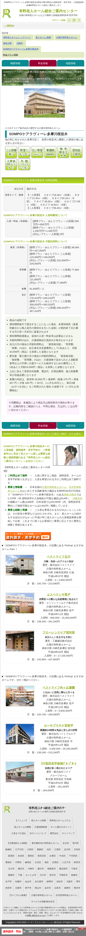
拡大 (79, 20)
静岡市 (50, 881)
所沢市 (52, 875)
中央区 (62, 856)
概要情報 (15, 63)
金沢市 (48, 888)
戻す (74, 20)
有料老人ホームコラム (60, 820)
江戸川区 (19, 849)
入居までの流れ (18, 833)
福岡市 (67, 888)
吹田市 (8, 888)
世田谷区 (42, 856)
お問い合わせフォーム (36, 915)
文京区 (38, 862)
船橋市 (11, 875)
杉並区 (21, 856)
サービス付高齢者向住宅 (43, 901)
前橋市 (74, 875)
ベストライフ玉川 (58, 556)
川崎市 (31, 868)
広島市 (57, 888)
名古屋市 (39, 881)
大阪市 (69, 881)
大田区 (30, 849)
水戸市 (8, 881)
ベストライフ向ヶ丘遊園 (58, 687)
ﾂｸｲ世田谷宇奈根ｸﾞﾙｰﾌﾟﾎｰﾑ (58, 763)
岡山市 (38, 888)
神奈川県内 (70, 494)
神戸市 (28, 888)
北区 (49, 849)
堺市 (78, 881)
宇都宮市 (63, 875)
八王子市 (66, 862)
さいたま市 (31, 875)
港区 (47, 862)
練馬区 (28, 862)
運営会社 (54, 833)
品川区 (67, 849)
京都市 (18, 888)
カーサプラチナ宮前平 (58, 725)
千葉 (20, 875)
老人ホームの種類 (22, 827)
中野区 (18, 862)
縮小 (69, 20)
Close (82, 928)
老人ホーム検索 (38, 820)
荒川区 (75, 843)
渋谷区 (77, 849)
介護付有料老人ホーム (54, 487)
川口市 (43, 875)
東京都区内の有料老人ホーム (45, 843)
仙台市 (28, 881)
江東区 (57, 849)
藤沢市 (41, 868)
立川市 (11, 868)
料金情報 (43, 63)
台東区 (52, 856)
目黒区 (55, 862)
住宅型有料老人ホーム (66, 895)
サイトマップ (68, 833)
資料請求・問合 (12, 931)
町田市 (77, 862)
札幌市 (18, 881)
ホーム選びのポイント (61, 827)
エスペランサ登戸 (58, 594)
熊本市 (77, 888)
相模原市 (51, 868)
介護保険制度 (40, 827)
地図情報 (71, 63)
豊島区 (8, 862)
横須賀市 (63, 868)
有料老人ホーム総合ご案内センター (48, 13)
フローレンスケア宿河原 (58, 632)
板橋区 (8, 849)
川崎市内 (77, 498)
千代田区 (73, 856)
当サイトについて (38, 833)
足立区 (66, 843)
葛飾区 (40, 849)
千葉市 (74, 868)
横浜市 (21, 868)
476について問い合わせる (28, 536)
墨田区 (31, 856)
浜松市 (59, 881)
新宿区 (11, 856)
